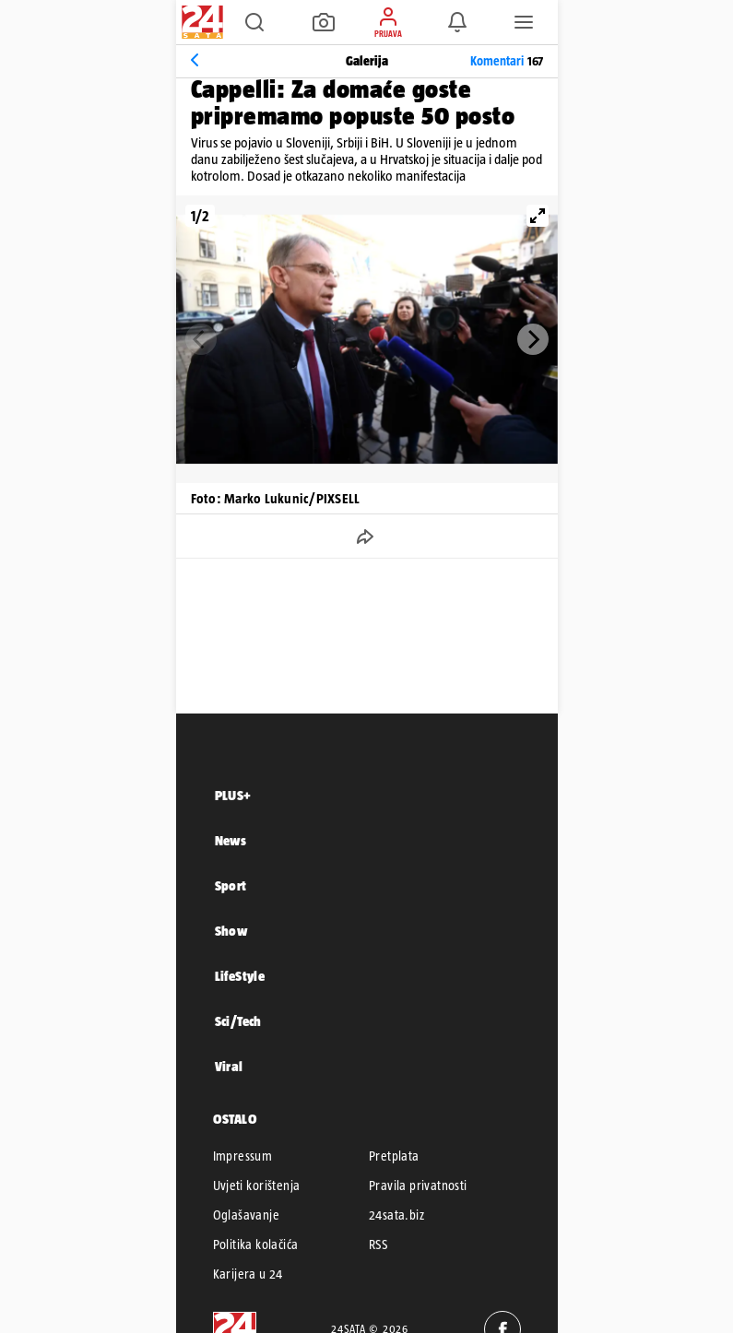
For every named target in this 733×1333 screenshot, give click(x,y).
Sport (231, 885)
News (231, 840)
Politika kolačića (256, 1244)
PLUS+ (233, 795)
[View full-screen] (537, 216)
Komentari (506, 60)
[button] (254, 22)
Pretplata (394, 1156)
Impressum (243, 1156)
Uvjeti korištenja (257, 1185)
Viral (229, 1066)
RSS (378, 1244)
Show (231, 930)
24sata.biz (396, 1215)
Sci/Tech (238, 1021)
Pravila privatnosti (418, 1185)
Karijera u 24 (248, 1274)
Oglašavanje (246, 1215)
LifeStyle (240, 976)
